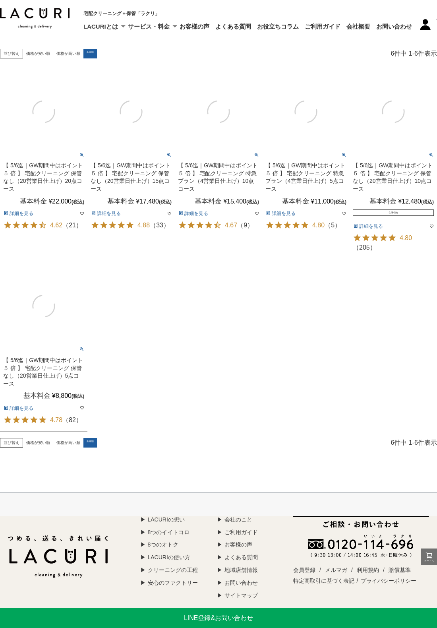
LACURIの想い (166, 519)
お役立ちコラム (278, 26)
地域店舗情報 (241, 570)
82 (72, 420)
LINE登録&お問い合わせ (218, 617)
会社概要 (358, 26)
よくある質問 (233, 26)
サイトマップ (241, 595)
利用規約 (368, 570)
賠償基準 (400, 570)
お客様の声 (194, 26)
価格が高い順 (68, 53)
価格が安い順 (38, 53)
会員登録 (304, 570)
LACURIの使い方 (169, 557)
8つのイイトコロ (169, 532)
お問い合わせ (394, 26)
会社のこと (238, 519)
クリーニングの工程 (173, 570)
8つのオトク (163, 544)
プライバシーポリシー (388, 581)
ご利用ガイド (322, 26)
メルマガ (336, 570)
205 (364, 247)
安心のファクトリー (173, 583)
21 (72, 225)
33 (159, 225)
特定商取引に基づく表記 (323, 581)
